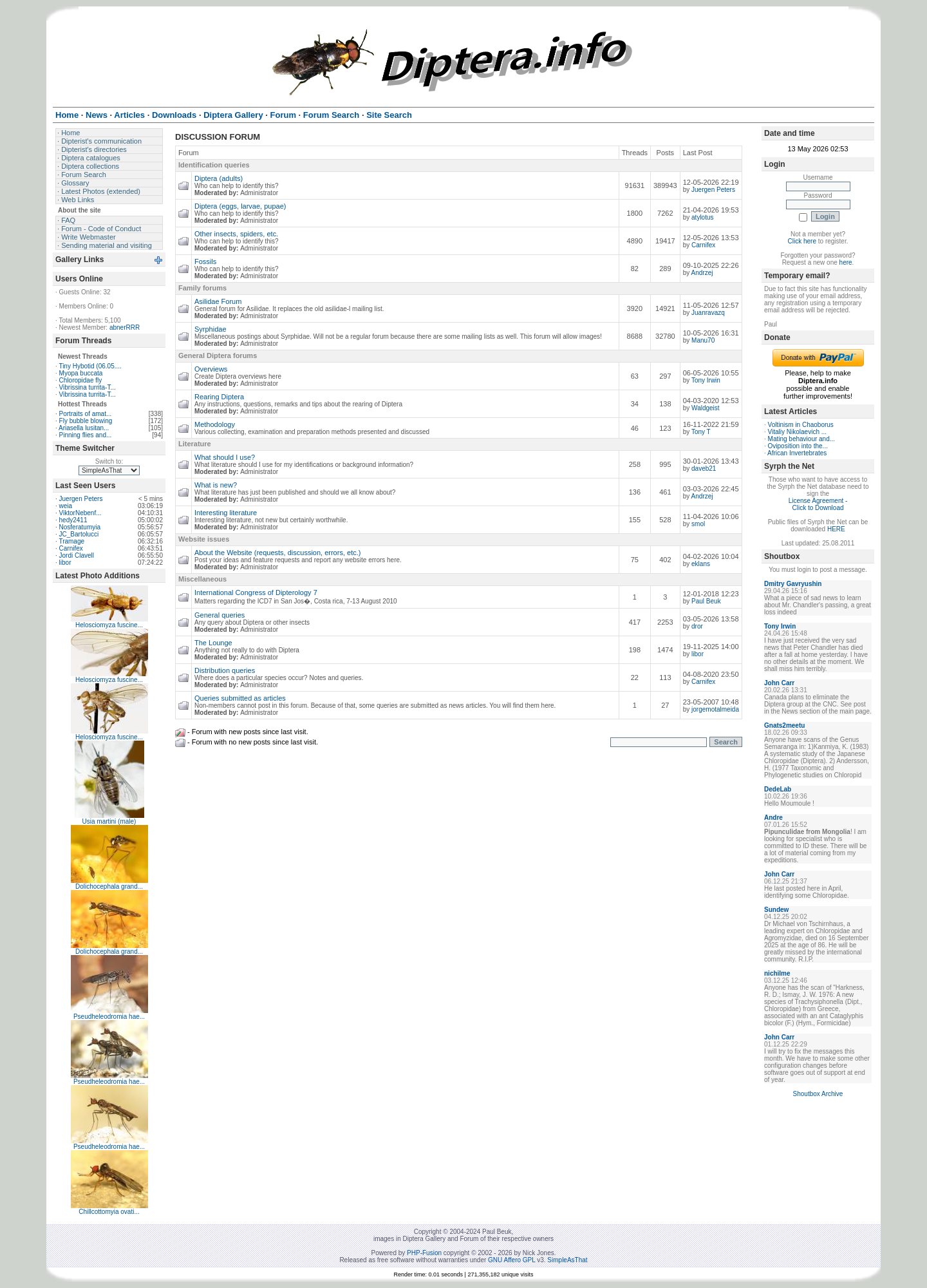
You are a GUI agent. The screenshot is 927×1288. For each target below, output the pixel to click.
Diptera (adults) (218, 178)
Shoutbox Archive (818, 1093)
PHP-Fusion (424, 1252)
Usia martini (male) (109, 821)
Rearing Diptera (219, 397)
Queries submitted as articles (240, 698)
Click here (802, 241)
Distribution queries (224, 670)
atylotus (702, 217)
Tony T (701, 431)
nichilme (777, 973)
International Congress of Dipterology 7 (255, 592)
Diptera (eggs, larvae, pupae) (240, 206)
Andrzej (702, 272)
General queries (219, 615)
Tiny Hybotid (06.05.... (90, 366)
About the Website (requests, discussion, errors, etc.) (277, 552)
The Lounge (213, 643)
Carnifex (71, 548)
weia (66, 505)
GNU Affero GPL (511, 1260)
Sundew (776, 909)
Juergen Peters (81, 498)
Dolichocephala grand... (109, 886)
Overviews (210, 369)
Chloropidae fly (80, 380)
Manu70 (703, 340)
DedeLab (777, 789)
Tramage (71, 541)
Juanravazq (708, 312)
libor (65, 562)
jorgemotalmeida (715, 709)
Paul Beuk (706, 601)
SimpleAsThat (567, 1260)
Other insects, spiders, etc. (236, 234)
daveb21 (703, 468)
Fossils (205, 261)
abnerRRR (124, 327)
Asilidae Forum (217, 301)
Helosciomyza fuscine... (109, 625)
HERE (836, 529)
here (845, 262)
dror (697, 626)
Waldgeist (705, 408)
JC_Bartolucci (79, 534)
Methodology (214, 424)
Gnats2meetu (784, 725)
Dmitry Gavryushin (792, 583)
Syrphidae (210, 329)
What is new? (215, 485)
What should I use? (224, 457)
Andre (773, 817)
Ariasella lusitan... (84, 427)
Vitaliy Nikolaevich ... (797, 431)
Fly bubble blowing (86, 420)
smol (698, 523)
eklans (700, 563)
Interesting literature (225, 512)
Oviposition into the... (798, 446)
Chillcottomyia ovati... (109, 1211)
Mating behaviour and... (802, 438)
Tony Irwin (705, 380)
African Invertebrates (797, 453)
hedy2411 (73, 520)
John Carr (779, 683)
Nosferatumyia (79, 527)
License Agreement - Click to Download (818, 504)
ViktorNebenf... (80, 512)
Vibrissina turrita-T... (87, 387)
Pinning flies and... (85, 435)
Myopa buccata (81, 373)
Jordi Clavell (76, 555)
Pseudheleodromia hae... (109, 1016)
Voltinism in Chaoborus (801, 424)
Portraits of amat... (85, 413)
